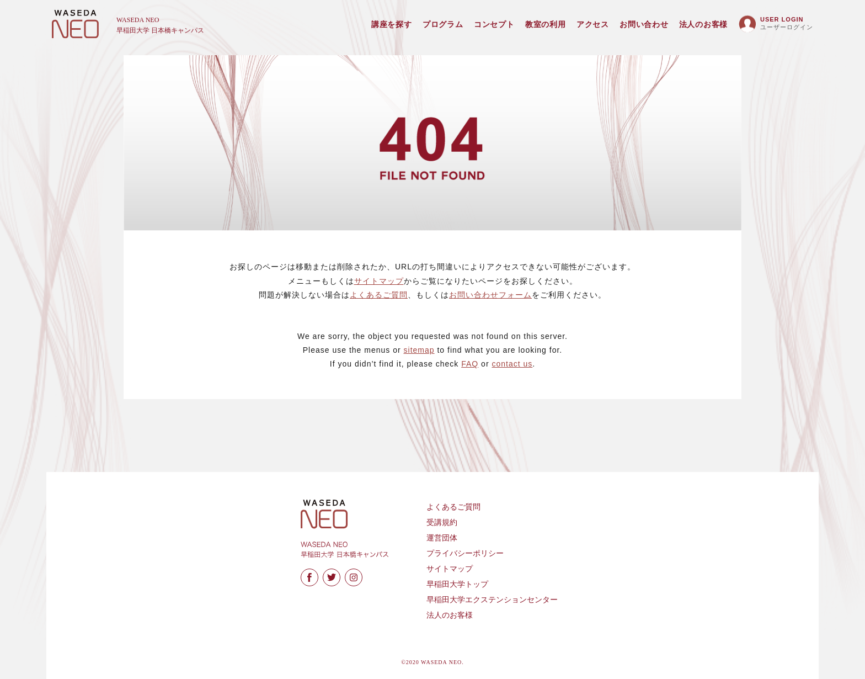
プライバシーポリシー (465, 553)
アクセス (592, 24)
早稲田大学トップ (457, 584)
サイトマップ (379, 281)
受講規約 (441, 522)
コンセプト (494, 24)
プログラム (443, 24)
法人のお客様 (703, 24)
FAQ (469, 363)
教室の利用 (545, 24)
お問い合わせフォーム (490, 294)
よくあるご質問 (379, 294)
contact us (512, 363)
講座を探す (391, 24)
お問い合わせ (644, 24)
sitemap (419, 350)
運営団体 (441, 538)
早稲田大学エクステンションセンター (492, 600)
